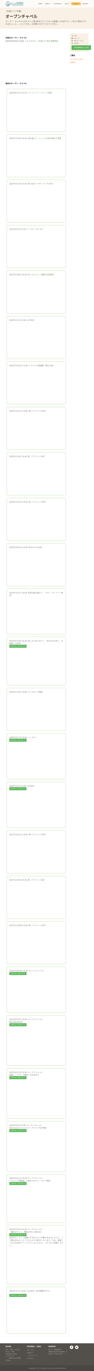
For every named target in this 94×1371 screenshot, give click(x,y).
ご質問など (73, 62)
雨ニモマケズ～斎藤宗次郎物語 (41, 274)
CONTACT (85, 3)
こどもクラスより (32, 1355)
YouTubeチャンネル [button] (81, 47)
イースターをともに (35, 229)
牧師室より (30, 1352)
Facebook (30, 1358)
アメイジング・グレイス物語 (40, 92)
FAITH (67, 3)
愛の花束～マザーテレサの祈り (41, 183)
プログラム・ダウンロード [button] (18, 646)
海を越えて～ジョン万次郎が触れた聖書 (44, 138)
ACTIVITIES (58, 3)
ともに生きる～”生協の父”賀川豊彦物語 (41, 41)
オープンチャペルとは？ (76, 59)
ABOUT (48, 3)
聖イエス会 (30, 1350)
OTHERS (76, 3)
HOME (40, 3)
